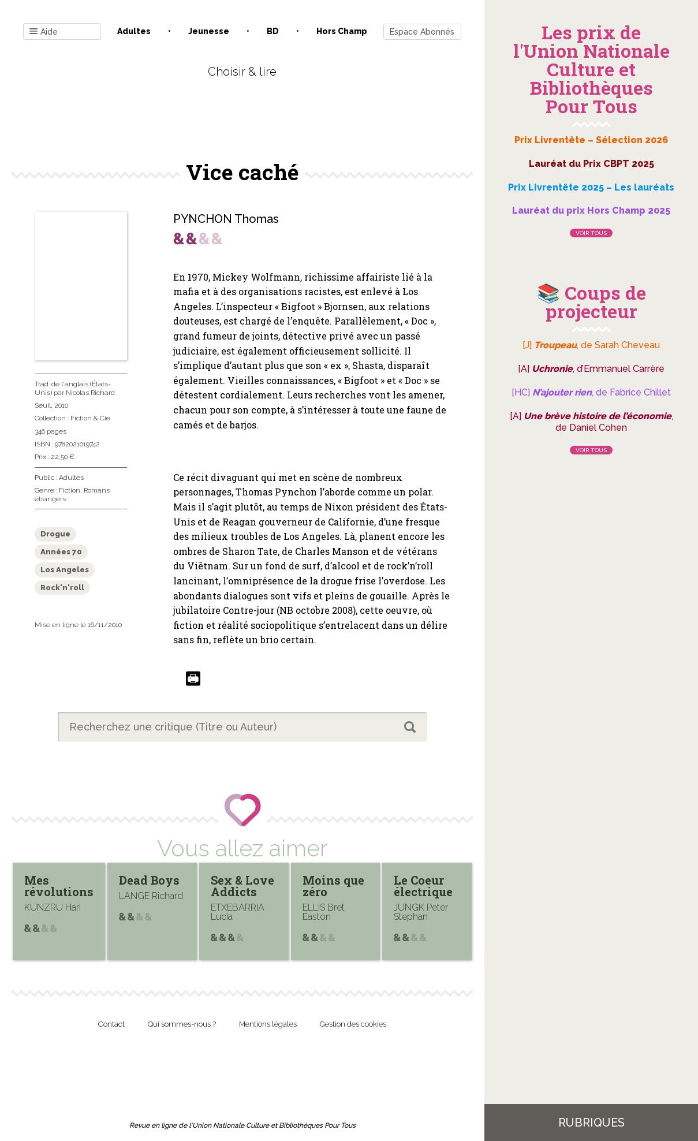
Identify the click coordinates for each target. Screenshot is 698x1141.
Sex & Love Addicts (242, 885)
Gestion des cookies (353, 1024)
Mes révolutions (59, 885)
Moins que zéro (333, 885)
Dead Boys (149, 880)
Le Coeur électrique (423, 885)
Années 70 (61, 551)
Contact (111, 1024)
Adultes (134, 31)
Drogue (55, 534)
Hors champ (341, 31)
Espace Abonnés (422, 31)
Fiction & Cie (90, 418)
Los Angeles (64, 569)
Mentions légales (268, 1024)
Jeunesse (208, 31)
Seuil (43, 405)
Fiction (69, 490)
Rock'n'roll (62, 587)
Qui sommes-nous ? (182, 1024)
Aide (43, 32)
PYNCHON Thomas (226, 219)
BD (273, 31)
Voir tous (591, 233)
